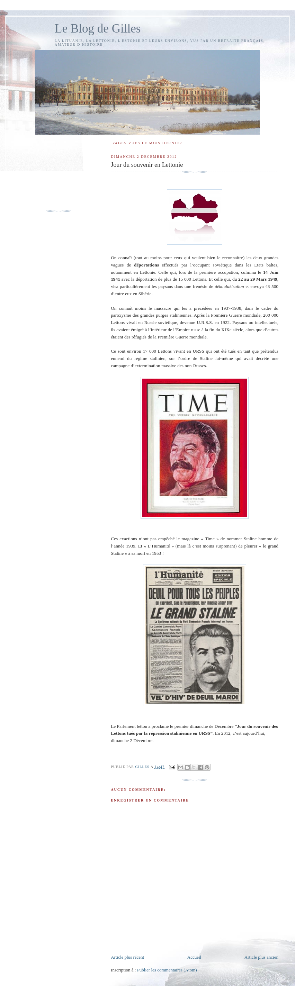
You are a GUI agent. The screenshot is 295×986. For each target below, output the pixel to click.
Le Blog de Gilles (98, 28)
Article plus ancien (261, 957)
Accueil (194, 957)
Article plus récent (127, 957)
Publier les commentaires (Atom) (167, 970)
